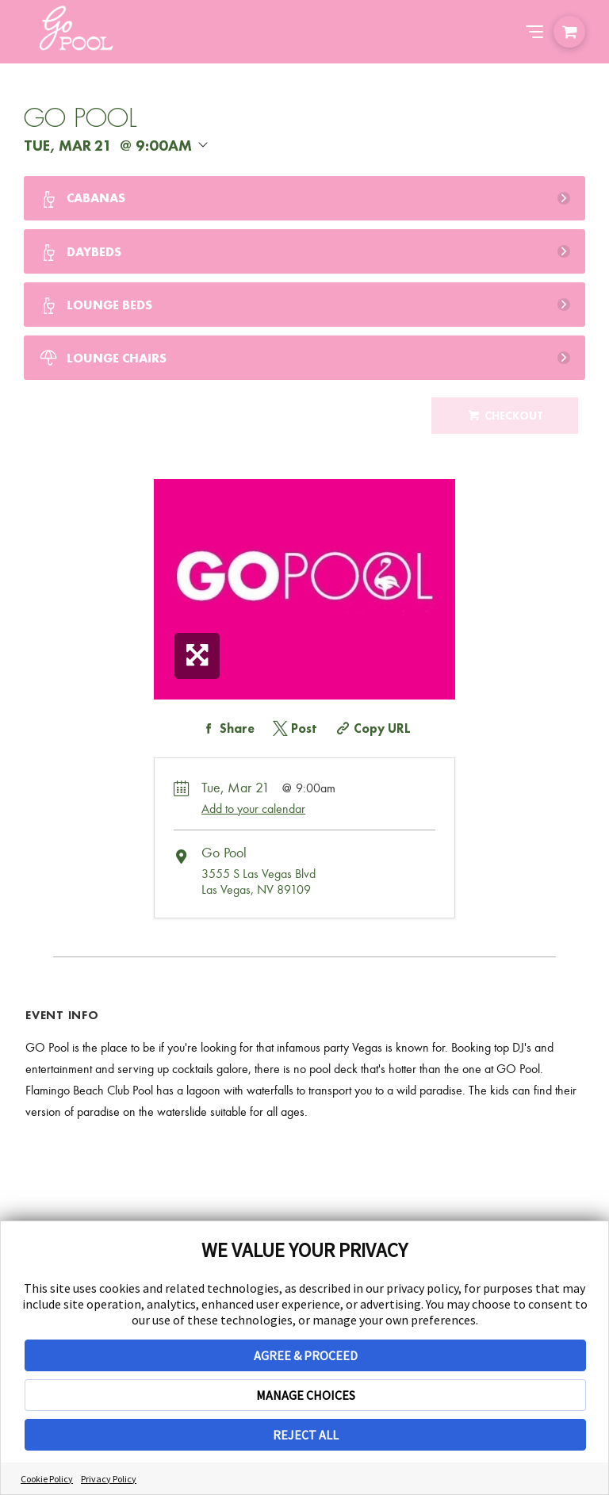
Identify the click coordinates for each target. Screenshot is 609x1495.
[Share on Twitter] (293, 728)
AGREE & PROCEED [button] (306, 1355)
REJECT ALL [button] (306, 1435)
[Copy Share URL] (371, 728)
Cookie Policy (47, 1479)
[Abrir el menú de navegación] (534, 31)
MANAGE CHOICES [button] (305, 1395)
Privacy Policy (108, 1479)
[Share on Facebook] (226, 728)
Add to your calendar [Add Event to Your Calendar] (253, 808)
